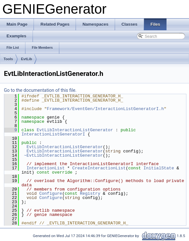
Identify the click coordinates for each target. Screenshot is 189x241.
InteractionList (45, 168)
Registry (90, 193)
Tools (8, 59)
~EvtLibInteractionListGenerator (63, 155)
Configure (50, 193)
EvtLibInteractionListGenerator (75, 130)
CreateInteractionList (99, 168)
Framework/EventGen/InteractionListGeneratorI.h (105, 109)
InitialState (158, 168)
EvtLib (26, 59)
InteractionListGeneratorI (53, 134)
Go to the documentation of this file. (40, 90)
